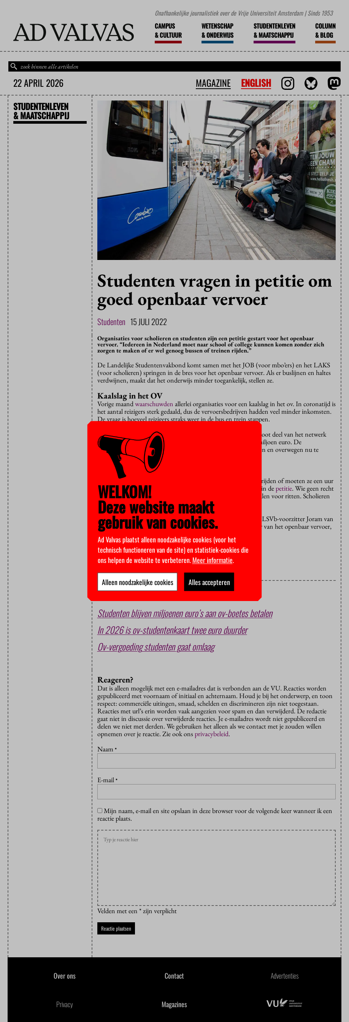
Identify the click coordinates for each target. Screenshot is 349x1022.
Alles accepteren (209, 582)
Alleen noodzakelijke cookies (137, 582)
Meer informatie (212, 559)
